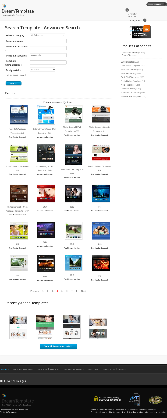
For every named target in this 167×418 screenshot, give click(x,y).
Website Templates (129, 69)
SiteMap (122, 369)
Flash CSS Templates (130, 77)
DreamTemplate (18, 11)
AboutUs (5, 369)
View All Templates (130, 52)
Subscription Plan (136, 26)
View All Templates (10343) (58, 346)
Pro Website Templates (130, 66)
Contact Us (41, 369)
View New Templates (132, 15)
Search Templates (129, 55)
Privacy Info (93, 369)
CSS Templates (127, 62)
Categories (135, 20)
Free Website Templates (131, 96)
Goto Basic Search (16, 75)
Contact (133, 34)
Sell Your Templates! (22, 369)
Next (83, 291)
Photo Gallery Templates (131, 81)
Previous (34, 291)
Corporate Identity (128, 89)
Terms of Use (109, 369)
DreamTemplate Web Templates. (14, 409)
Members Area (154, 4)
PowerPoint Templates (130, 92)
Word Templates (127, 85)
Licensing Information (73, 369)
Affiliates (54, 369)
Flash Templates (128, 73)
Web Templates (131, 409)
